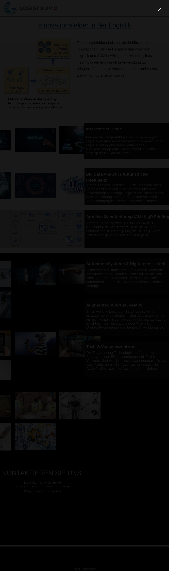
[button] (159, 9)
